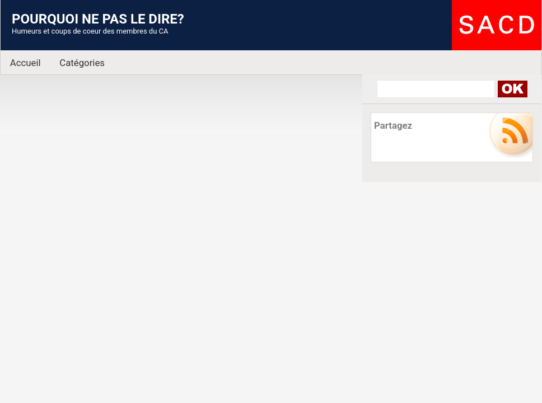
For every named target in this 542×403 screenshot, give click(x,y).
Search (512, 89)
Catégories (82, 62)
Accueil (25, 62)
